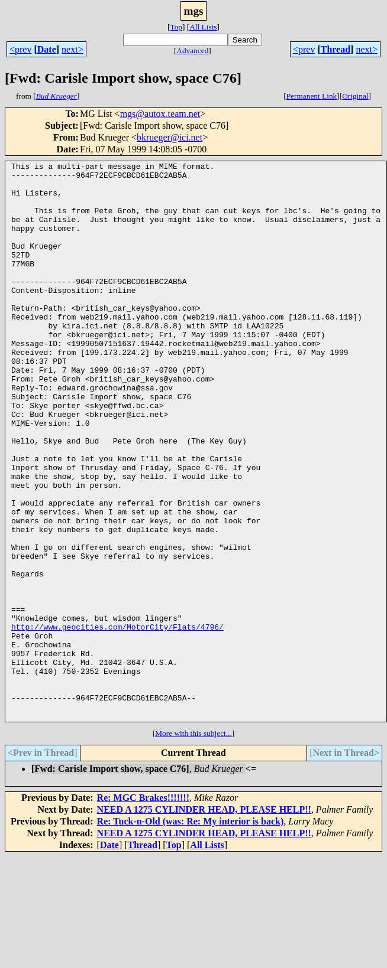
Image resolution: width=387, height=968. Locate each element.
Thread (335, 49)
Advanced (192, 50)
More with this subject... (193, 844)
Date (46, 49)
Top (176, 26)
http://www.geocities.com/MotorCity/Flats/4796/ (117, 720)
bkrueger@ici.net (169, 137)
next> (72, 49)
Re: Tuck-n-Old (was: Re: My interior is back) (190, 933)
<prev (20, 49)
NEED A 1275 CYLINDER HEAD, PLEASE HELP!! (204, 921)
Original (355, 96)
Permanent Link (311, 96)
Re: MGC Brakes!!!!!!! (143, 909)
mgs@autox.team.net (160, 114)
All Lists (203, 26)
